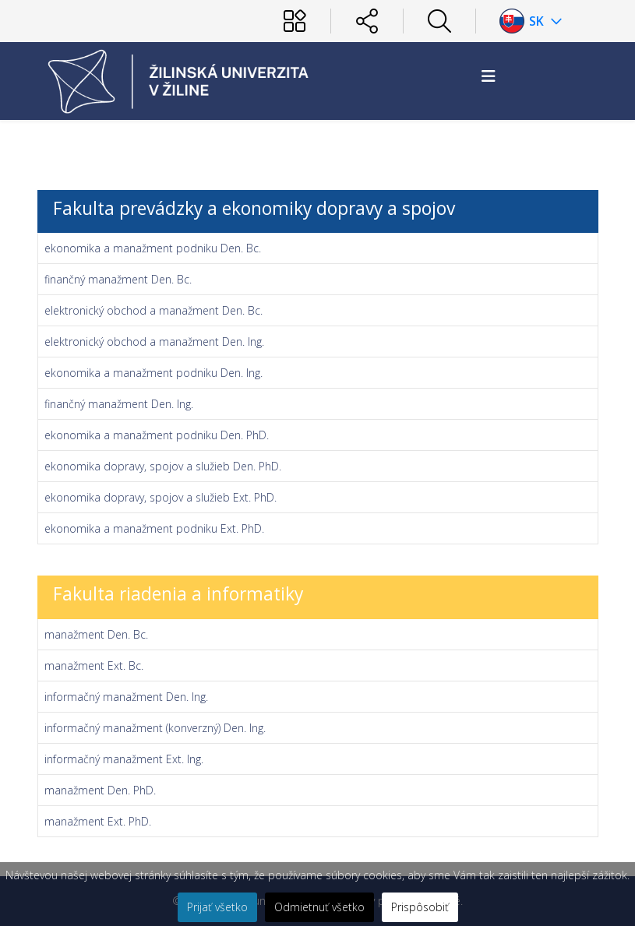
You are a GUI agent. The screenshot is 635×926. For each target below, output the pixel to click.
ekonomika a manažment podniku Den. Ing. (153, 372)
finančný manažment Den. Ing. (118, 403)
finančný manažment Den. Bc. (118, 279)
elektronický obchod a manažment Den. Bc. (153, 310)
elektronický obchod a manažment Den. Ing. (154, 341)
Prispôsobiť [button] (420, 907)
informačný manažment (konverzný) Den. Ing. (155, 727)
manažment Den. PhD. (100, 790)
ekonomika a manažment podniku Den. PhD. (156, 435)
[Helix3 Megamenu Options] (489, 76)
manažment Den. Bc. (96, 634)
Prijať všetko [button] (217, 907)
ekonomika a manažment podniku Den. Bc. (152, 248)
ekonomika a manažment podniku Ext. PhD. (154, 528)
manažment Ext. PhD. (97, 821)
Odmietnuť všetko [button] (319, 907)
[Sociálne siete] (367, 21)
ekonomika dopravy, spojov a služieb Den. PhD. (162, 466)
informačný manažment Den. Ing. (126, 696)
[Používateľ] (294, 21)
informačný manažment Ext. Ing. (123, 759)
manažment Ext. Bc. (93, 665)
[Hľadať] (439, 21)
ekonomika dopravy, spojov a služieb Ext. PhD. (160, 497)
